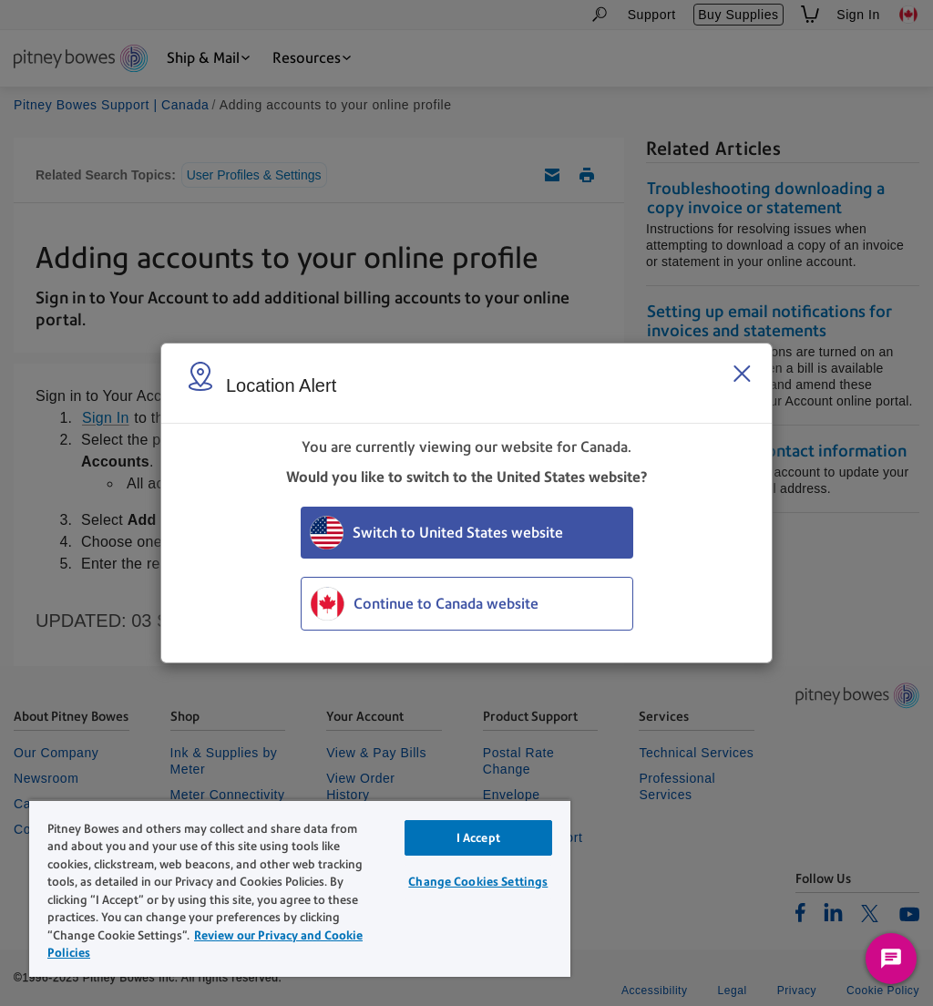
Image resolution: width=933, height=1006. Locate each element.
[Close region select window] (741, 373)
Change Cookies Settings (478, 881)
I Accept (478, 838)
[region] (299, 888)
